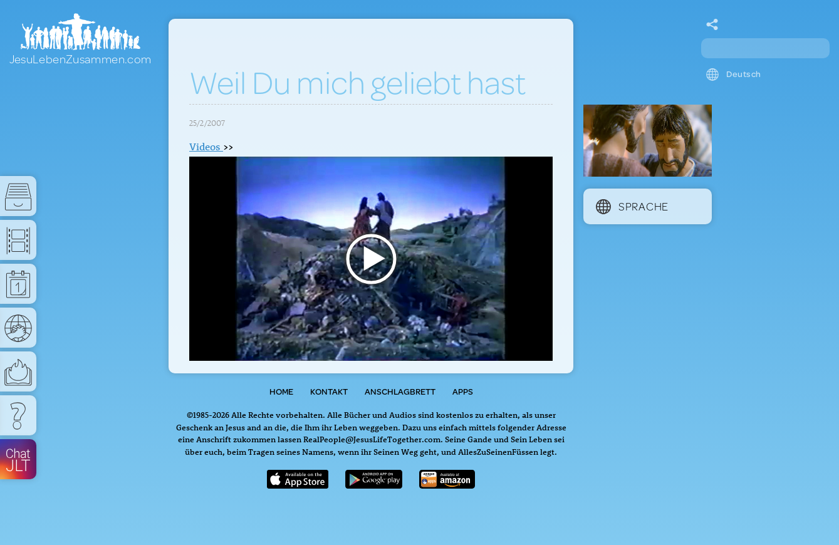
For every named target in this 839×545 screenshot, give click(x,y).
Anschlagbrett (400, 391)
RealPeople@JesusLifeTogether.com (371, 438)
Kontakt (329, 391)
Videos (206, 146)
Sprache (632, 206)
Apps (462, 391)
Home (281, 391)
